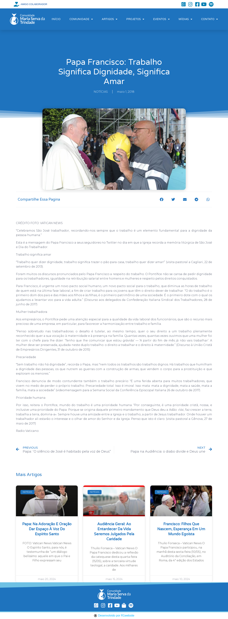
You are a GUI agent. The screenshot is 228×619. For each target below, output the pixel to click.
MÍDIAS (185, 19)
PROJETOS (135, 19)
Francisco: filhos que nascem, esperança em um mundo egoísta (181, 529)
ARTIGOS (109, 19)
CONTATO (209, 19)
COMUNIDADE (81, 19)
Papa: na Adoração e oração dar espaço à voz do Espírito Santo (46, 529)
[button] (161, 199)
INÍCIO (56, 19)
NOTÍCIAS (101, 91)
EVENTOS (161, 19)
